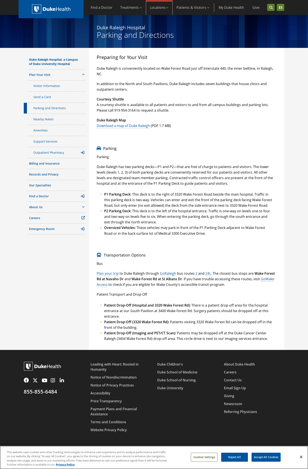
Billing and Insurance (44, 163)
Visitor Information (46, 86)
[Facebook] (27, 380)
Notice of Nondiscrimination (113, 377)
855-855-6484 (40, 392)
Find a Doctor (56, 196)
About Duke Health (239, 364)
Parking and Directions (49, 108)
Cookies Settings (204, 458)
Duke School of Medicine (177, 372)
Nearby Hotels (43, 119)
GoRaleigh (168, 273)
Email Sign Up (235, 388)
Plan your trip (108, 273)
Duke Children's (170, 364)
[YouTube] (45, 380)
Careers (34, 218)
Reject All (234, 458)
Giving (229, 396)
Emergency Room (56, 229)
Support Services (45, 141)
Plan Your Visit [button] (57, 74)
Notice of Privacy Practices (112, 385)
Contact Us (233, 380)
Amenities (40, 130)
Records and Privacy (44, 174)
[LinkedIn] (63, 380)
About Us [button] (57, 207)
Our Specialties (40, 185)
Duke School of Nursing (176, 380)
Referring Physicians (240, 411)
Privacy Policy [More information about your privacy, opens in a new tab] (65, 466)
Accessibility (100, 393)
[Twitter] (36, 380)
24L (208, 273)
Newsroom (233, 403)
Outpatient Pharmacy (58, 152)
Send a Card (42, 97)
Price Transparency (106, 401)
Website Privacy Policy (108, 430)
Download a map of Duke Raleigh (123, 125)
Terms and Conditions (108, 422)
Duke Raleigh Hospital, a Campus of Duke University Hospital (53, 62)
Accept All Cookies (266, 458)
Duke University (170, 388)
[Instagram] (54, 380)
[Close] (301, 458)
